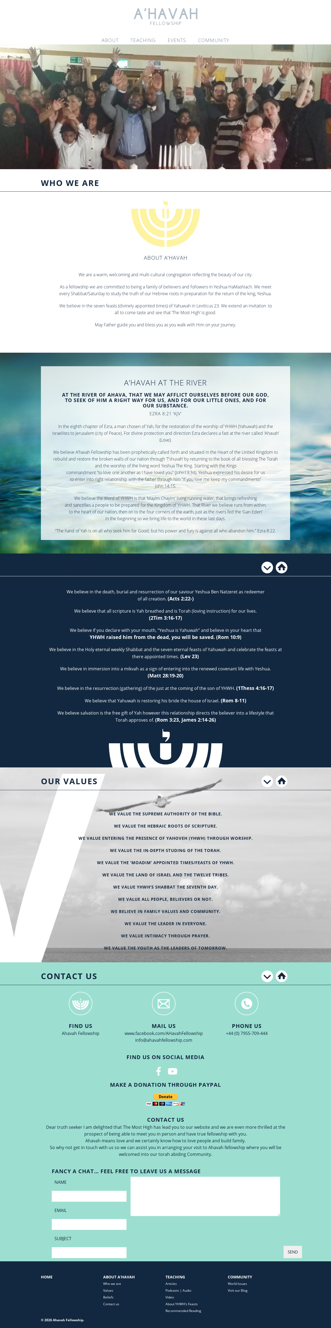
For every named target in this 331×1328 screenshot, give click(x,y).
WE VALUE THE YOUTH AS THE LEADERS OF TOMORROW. (165, 948)
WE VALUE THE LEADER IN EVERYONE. (166, 923)
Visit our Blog (238, 1290)
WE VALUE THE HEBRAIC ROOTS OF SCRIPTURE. (165, 826)
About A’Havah (119, 1276)
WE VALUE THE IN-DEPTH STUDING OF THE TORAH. (165, 850)
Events (177, 40)
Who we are (112, 1283)
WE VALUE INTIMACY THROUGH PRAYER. (165, 935)
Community (213, 40)
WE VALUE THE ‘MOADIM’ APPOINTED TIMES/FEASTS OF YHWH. (165, 862)
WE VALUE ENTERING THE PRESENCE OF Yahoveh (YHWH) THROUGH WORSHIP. (166, 838)
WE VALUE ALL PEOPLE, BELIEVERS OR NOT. (165, 899)
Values (108, 1290)
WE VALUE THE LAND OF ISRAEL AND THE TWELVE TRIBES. (165, 874)
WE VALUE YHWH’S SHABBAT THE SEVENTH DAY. (165, 887)
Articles (171, 1283)
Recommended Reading (183, 1310)
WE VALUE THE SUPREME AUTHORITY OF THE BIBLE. (165, 813)
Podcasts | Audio (178, 1290)
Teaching (143, 40)
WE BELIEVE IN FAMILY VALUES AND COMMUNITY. (165, 911)
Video (170, 1297)
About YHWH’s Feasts (182, 1304)
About (110, 40)
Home (47, 1276)
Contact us (111, 1304)
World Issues (237, 1283)
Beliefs (108, 1297)
